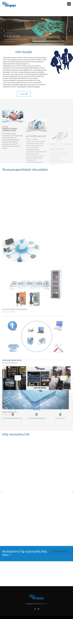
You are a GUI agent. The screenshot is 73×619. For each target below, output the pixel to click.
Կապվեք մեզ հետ (60, 563)
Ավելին (23, 94)
